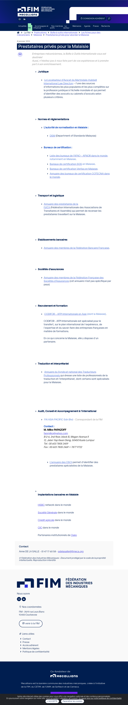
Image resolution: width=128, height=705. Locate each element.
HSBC (41, 505)
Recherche (105, 26)
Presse (96, 26)
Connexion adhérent (92, 18)
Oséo (74, 535)
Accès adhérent (30, 645)
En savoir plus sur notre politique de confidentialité (100, 698)
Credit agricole (46, 520)
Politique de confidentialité (36, 652)
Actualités (22, 26)
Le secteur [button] (66, 27)
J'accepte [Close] (52, 701)
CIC (40, 528)
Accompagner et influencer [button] (40, 27)
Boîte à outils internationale (63, 33)
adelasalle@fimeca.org (70, 551)
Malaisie (38, 35)
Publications (40, 33)
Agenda (87, 26)
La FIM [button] (29, 27)
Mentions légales (31, 648)
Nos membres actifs (56, 27)
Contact (27, 639)
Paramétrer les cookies (72, 701)
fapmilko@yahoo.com (56, 433)
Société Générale (47, 513)
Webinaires (76, 26)
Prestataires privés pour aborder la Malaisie (67, 35)
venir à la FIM (30, 623)
